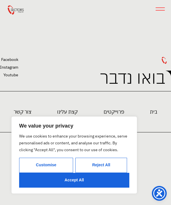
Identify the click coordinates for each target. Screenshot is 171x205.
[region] (74, 155)
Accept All (74, 180)
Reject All (101, 165)
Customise (46, 165)
